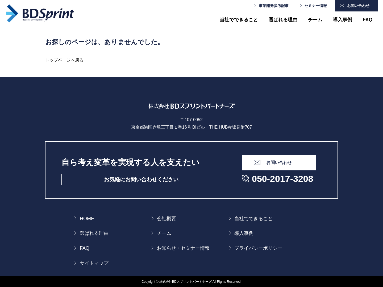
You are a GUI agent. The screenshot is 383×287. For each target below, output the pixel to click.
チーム (315, 19)
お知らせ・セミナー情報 (183, 248)
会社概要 (166, 218)
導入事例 (342, 19)
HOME (87, 218)
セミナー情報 (316, 5)
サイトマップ (94, 263)
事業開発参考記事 (274, 5)
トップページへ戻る (64, 60)
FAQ (367, 19)
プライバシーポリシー (258, 248)
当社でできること (239, 19)
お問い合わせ (358, 5)
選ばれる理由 (283, 19)
